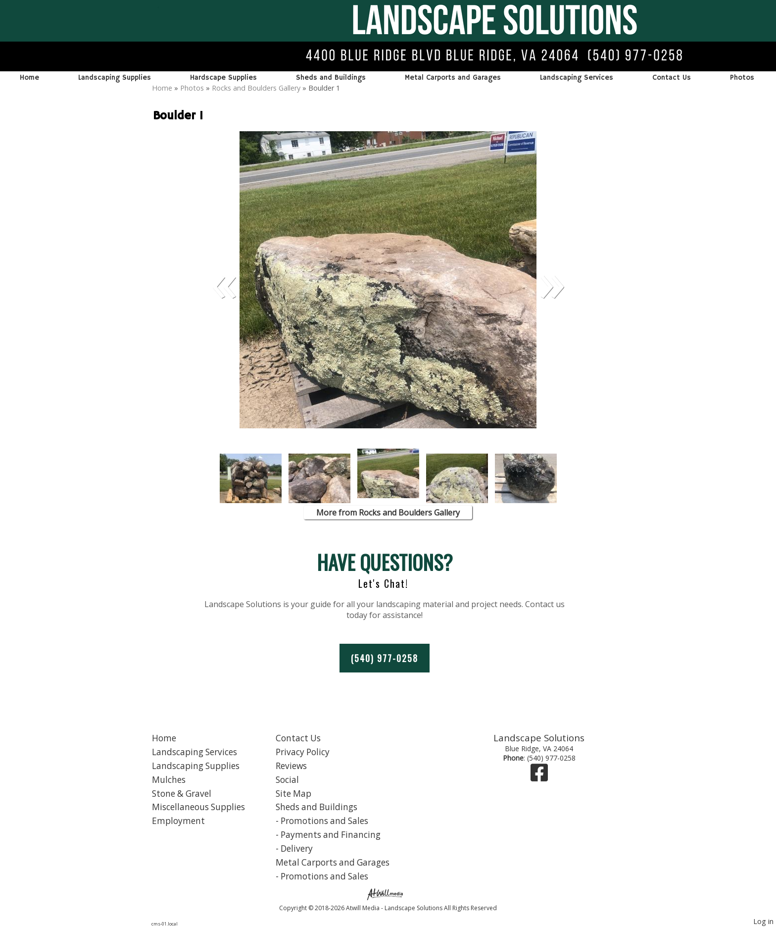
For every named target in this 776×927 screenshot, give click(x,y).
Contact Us (671, 77)
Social (287, 779)
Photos (742, 77)
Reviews (291, 766)
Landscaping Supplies (114, 77)
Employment (178, 820)
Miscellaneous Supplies (198, 807)
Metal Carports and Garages (453, 77)
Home (29, 77)
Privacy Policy (303, 752)
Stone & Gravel (181, 793)
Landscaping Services (576, 77)
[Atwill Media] (388, 893)
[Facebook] (539, 777)
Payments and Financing (331, 834)
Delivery (297, 848)
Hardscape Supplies (223, 77)
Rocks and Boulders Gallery (256, 88)
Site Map (293, 793)
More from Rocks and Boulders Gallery (388, 512)
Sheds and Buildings (331, 77)
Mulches (169, 779)
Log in (763, 921)
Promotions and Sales (324, 820)
